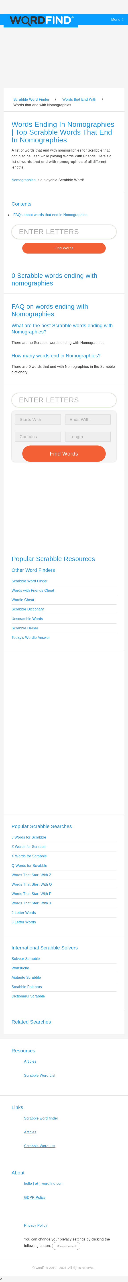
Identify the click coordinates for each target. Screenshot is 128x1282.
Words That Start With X (31, 903)
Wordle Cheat (23, 600)
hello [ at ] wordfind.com (43, 1183)
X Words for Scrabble (29, 856)
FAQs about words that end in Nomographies (50, 215)
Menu (115, 19)
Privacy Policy (35, 1225)
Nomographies (24, 180)
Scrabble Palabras (27, 987)
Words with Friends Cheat (33, 590)
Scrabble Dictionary (28, 609)
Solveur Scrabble (26, 959)
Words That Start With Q (32, 884)
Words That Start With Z (31, 875)
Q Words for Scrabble (29, 866)
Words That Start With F (31, 894)
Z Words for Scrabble (29, 847)
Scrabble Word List (39, 1075)
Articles (30, 1061)
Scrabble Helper (25, 628)
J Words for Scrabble (29, 837)
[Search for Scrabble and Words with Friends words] (64, 232)
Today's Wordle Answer (31, 637)
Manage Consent (66, 1246)
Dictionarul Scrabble (28, 996)
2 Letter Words (24, 913)
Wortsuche (20, 968)
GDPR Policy (35, 1197)
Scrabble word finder (41, 1118)
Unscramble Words (27, 619)
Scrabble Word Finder (30, 581)
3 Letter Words (24, 922)
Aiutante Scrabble (26, 977)
